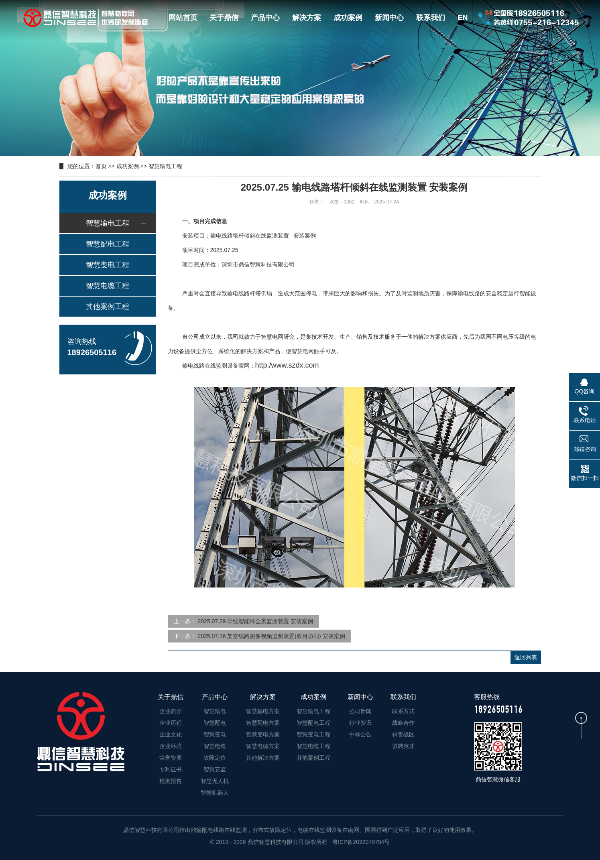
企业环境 (170, 746)
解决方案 (306, 18)
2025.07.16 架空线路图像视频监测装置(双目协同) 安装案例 (271, 636)
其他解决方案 (263, 757)
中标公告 (360, 734)
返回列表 (526, 657)
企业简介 (170, 711)
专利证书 (170, 769)
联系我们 (430, 18)
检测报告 (170, 781)
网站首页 (183, 18)
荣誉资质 (170, 757)
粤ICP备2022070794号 (360, 842)
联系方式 (403, 711)
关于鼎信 (223, 18)
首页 (101, 166)
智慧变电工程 (107, 265)
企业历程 (170, 723)
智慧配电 (214, 723)
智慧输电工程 (165, 166)
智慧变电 (214, 734)
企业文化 (170, 734)
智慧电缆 (214, 746)
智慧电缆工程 (107, 286)
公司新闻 (360, 711)
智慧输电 (214, 711)
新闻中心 (389, 18)
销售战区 (403, 734)
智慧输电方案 (263, 711)
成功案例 (348, 18)
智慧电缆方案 (263, 746)
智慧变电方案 (263, 734)
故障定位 (214, 757)
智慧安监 (214, 769)
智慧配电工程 (107, 244)
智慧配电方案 (263, 723)
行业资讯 (360, 723)
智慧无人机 (215, 781)
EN (463, 18)
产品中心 (265, 18)
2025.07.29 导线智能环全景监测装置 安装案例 (255, 621)
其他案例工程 (107, 307)
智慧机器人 (215, 792)
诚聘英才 (403, 746)
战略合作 (403, 723)
